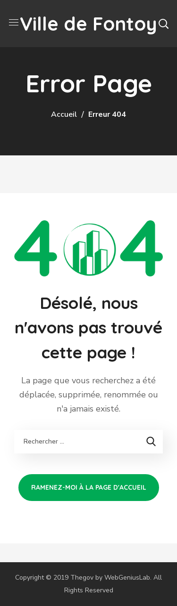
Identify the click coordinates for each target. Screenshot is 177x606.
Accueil (64, 114)
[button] (163, 23)
